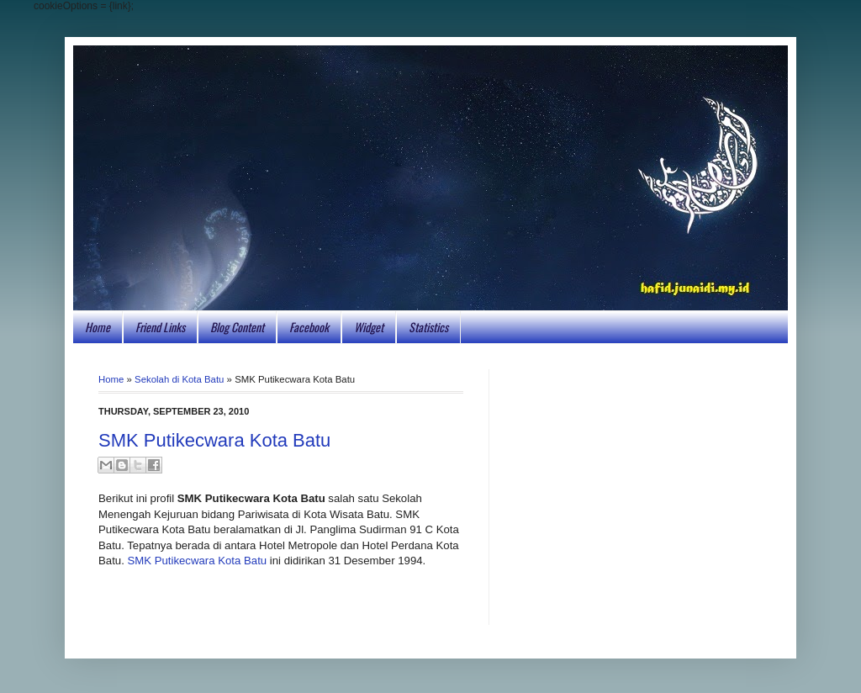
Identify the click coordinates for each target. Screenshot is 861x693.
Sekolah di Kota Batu (179, 379)
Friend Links (160, 327)
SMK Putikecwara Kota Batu (214, 440)
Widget (368, 327)
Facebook (309, 327)
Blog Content (237, 327)
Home (97, 327)
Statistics (428, 327)
